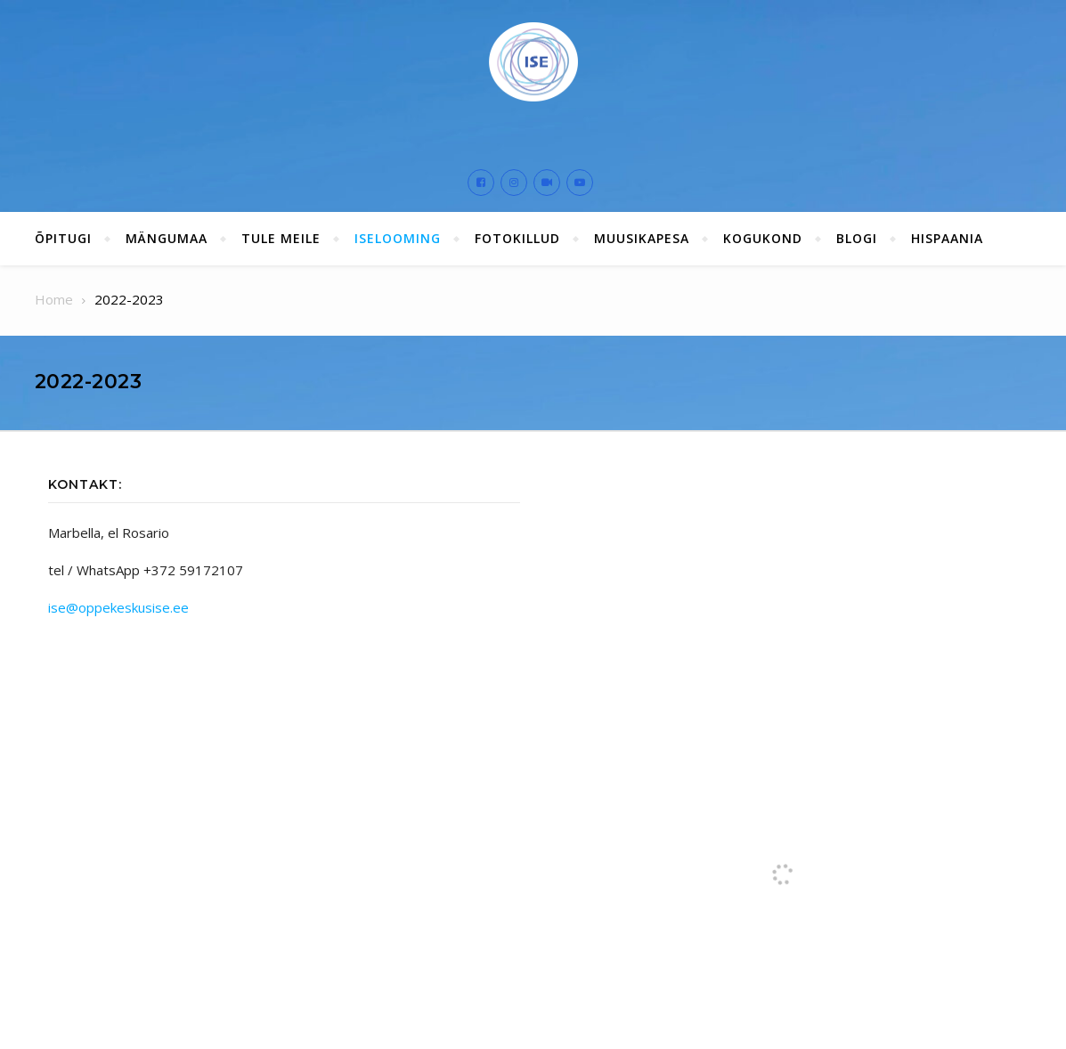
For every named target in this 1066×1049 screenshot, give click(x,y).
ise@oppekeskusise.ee (118, 607)
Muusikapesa (641, 238)
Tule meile (281, 238)
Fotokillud (517, 238)
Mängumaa (167, 238)
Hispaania (947, 238)
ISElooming (397, 238)
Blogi (856, 238)
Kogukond (762, 238)
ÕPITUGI (63, 238)
